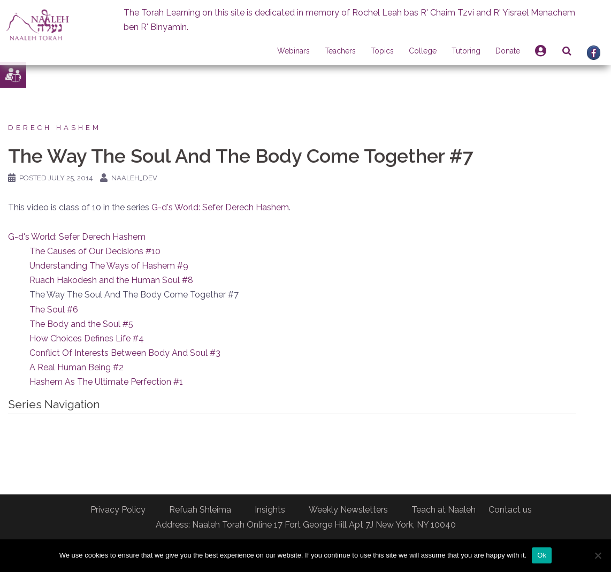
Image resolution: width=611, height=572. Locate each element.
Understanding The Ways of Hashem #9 (108, 266)
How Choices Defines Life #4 (86, 338)
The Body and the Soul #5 (81, 324)
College (423, 51)
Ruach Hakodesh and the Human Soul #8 (111, 280)
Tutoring (466, 51)
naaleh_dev (134, 178)
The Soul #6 (53, 309)
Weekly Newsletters (348, 510)
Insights (270, 510)
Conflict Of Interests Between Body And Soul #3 (124, 353)
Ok (541, 555)
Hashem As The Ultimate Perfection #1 (106, 382)
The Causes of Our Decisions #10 (95, 251)
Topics (382, 51)
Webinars (293, 51)
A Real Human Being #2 (76, 367)
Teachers (340, 51)
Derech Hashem (54, 128)
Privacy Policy (118, 510)
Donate (507, 51)
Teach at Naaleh (443, 510)
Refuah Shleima (200, 510)
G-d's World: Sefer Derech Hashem (220, 207)
